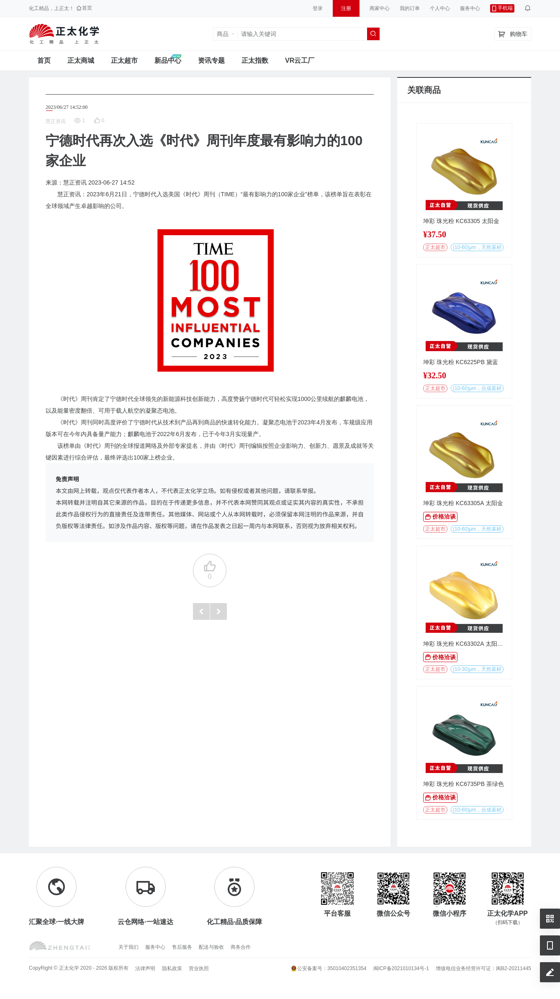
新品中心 (167, 60)
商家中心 (380, 8)
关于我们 (128, 947)
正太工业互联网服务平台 (64, 34)
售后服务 (182, 947)
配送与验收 (211, 947)
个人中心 (440, 8)
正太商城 (80, 60)
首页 (44, 60)
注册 (346, 8)
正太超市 (124, 60)
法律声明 (145, 968)
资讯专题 (211, 60)
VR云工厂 (299, 60)
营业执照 (199, 968)
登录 (318, 8)
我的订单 (410, 8)
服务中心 (470, 8)
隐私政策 (172, 968)
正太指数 (254, 60)
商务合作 (241, 947)
